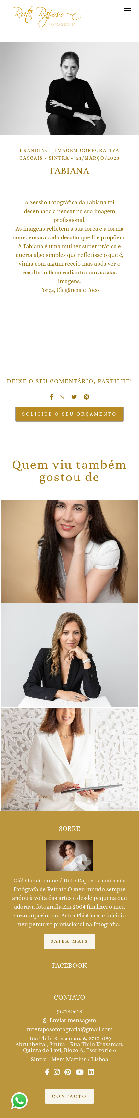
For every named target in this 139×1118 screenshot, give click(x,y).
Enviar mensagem (73, 1020)
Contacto (69, 1096)
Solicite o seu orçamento (69, 414)
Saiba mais (69, 941)
